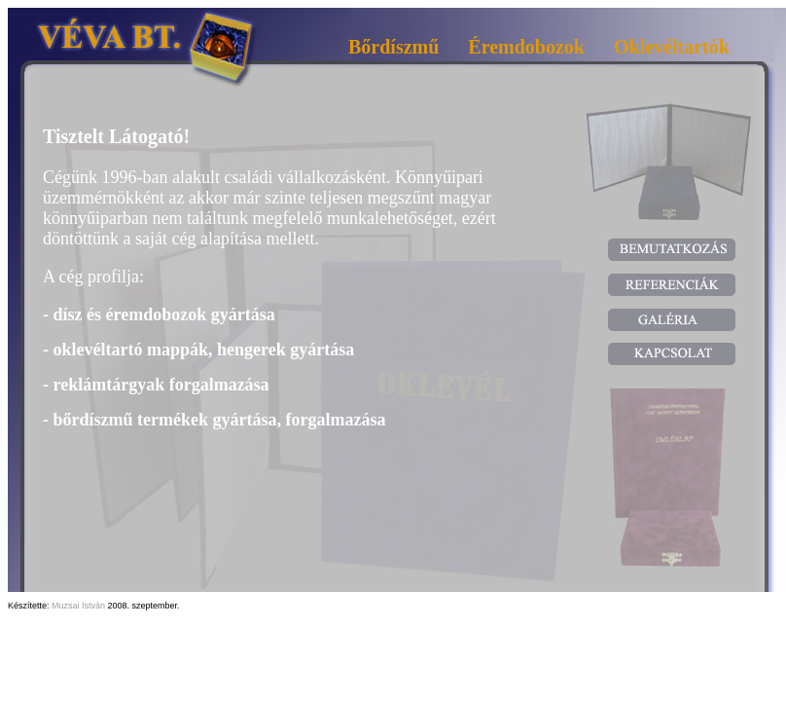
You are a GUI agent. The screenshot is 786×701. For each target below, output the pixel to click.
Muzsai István (78, 605)
